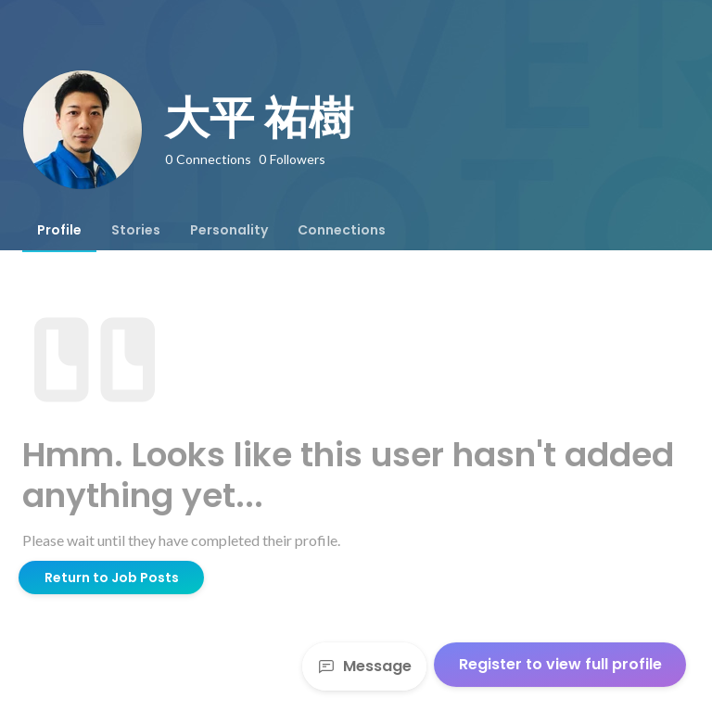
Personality (229, 230)
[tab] (59, 230)
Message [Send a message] (364, 666)
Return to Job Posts (111, 577)
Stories (135, 230)
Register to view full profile (560, 664)
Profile (59, 230)
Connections (342, 230)
